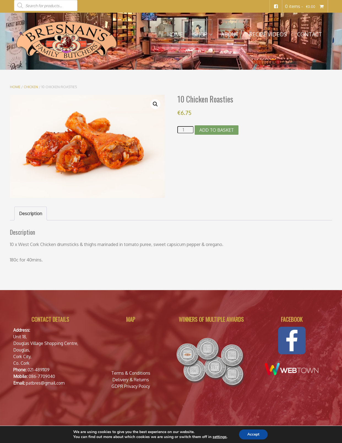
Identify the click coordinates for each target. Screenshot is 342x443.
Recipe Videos (268, 34)
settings (220, 436)
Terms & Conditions (130, 373)
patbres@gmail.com (45, 383)
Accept (253, 434)
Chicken (31, 87)
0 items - (305, 6)
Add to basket (216, 130)
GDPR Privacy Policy (131, 386)
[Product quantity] (185, 129)
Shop (200, 34)
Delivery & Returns (130, 379)
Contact (309, 34)
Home (175, 34)
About (230, 34)
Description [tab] (30, 213)
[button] (155, 104)
